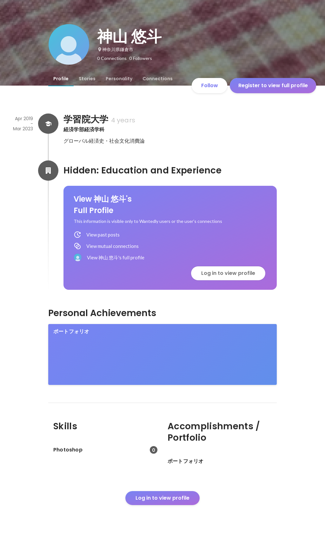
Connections (158, 78)
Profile (61, 78)
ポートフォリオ (71, 331)
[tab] (61, 78)
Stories (87, 78)
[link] (162, 354)
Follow (209, 85)
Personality (119, 78)
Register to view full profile (273, 85)
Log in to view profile (228, 273)
